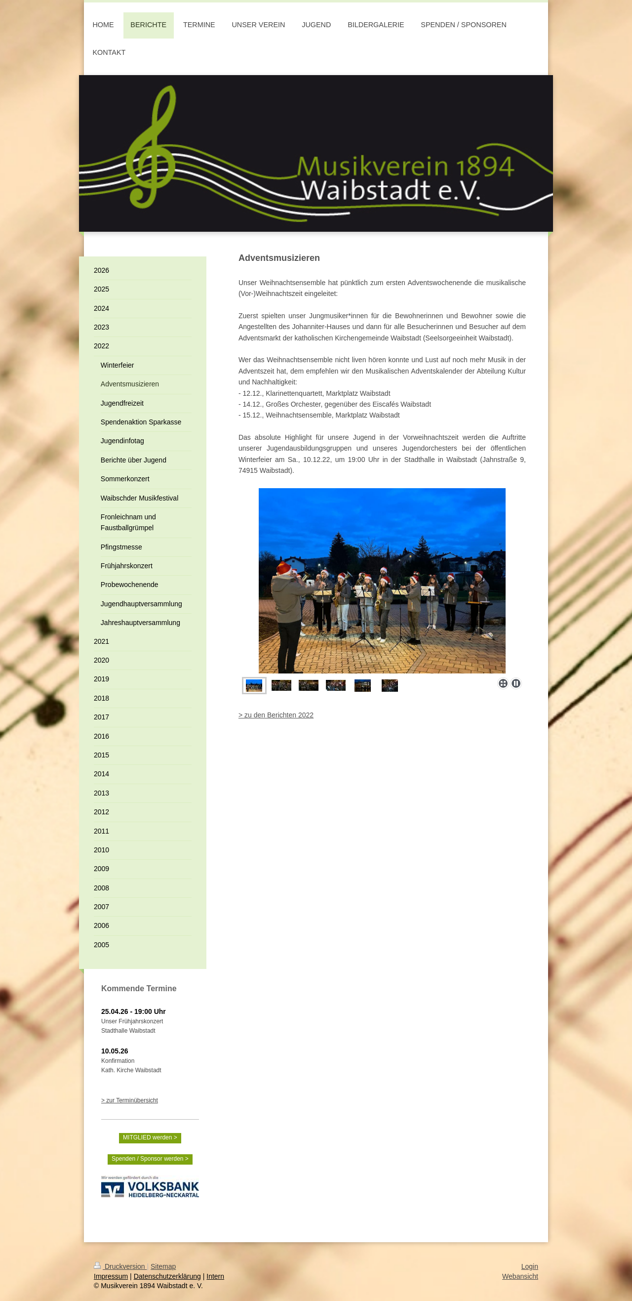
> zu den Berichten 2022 (276, 715)
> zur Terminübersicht (129, 1100)
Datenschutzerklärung (167, 1276)
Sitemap (163, 1266)
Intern (215, 1276)
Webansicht (520, 1276)
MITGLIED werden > (150, 1137)
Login (529, 1266)
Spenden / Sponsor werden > (150, 1158)
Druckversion (120, 1266)
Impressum (111, 1276)
